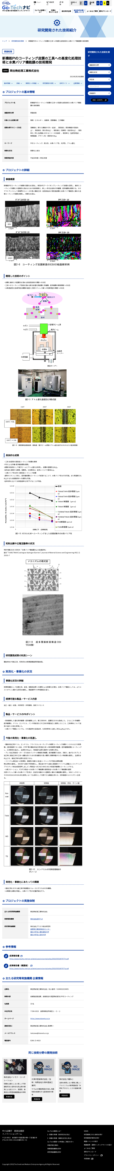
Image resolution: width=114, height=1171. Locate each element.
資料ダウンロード (105, 11)
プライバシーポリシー (93, 1155)
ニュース (37, 3)
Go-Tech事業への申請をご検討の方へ (60, 1142)
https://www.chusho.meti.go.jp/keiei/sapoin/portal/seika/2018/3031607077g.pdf (39, 968)
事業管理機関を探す (54, 1148)
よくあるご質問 (92, 11)
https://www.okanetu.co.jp (40, 1018)
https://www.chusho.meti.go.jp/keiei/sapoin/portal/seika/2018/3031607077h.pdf (39, 959)
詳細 (19, 83)
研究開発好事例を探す (91, 1138)
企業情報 (77, 83)
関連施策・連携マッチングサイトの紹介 (98, 1145)
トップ (4, 41)
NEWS (86, 1131)
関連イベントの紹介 (91, 1141)
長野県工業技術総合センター (40, 929)
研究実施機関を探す (54, 1152)
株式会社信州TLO (36, 919)
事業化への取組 (32, 83)
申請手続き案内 (52, 1145)
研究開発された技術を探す (93, 1134)
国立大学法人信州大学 (38, 935)
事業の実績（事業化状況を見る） (60, 1138)
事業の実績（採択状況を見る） (60, 1134)
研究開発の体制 (49, 83)
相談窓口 (50, 3)
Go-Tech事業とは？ (40, 11)
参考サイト (65, 83)
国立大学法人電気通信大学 (39, 932)
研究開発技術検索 (17, 41)
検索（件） (100, 100)
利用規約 (88, 1158)
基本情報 (8, 83)
